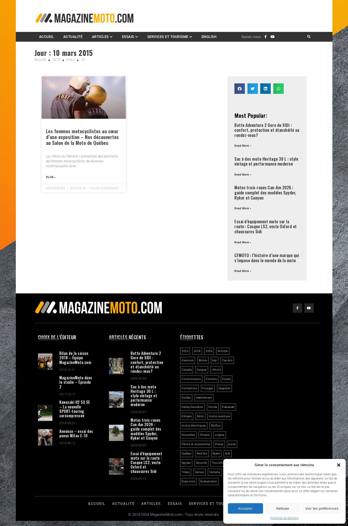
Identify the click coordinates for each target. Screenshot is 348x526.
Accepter (245, 508)
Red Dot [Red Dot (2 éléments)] (202, 453)
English (209, 37)
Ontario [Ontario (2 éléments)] (205, 435)
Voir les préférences (321, 508)
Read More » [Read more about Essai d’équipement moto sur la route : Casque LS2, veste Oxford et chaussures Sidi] (242, 242)
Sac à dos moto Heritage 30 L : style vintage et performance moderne (266, 161)
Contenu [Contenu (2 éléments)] (211, 379)
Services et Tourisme (167, 37)
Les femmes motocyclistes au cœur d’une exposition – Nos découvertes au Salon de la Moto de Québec (82, 136)
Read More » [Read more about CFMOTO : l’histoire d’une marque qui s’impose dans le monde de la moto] (242, 271)
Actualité (73, 37)
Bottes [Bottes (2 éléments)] (203, 360)
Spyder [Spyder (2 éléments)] (186, 463)
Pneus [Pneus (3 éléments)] (219, 444)
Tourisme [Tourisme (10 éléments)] (218, 463)
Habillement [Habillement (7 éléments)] (204, 397)
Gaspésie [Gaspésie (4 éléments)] (224, 388)
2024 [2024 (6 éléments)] (197, 351)
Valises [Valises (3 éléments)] (199, 472)
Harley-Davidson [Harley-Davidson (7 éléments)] (192, 407)
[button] (338, 465)
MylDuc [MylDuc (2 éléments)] (216, 425)
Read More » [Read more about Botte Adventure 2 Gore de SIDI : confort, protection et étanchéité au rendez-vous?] (242, 145)
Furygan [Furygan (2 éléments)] (207, 388)
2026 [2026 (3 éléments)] (209, 351)
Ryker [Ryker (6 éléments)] (216, 453)
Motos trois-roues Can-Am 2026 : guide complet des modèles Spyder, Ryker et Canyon (265, 192)
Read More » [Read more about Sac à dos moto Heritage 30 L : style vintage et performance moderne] (242, 174)
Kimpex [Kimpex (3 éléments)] (187, 416)
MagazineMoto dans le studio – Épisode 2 (75, 382)
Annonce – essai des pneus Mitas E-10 (76, 433)
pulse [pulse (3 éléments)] (232, 444)
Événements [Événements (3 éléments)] (208, 481)
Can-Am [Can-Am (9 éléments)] (227, 360)
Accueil (46, 37)
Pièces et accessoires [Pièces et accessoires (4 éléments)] (196, 444)
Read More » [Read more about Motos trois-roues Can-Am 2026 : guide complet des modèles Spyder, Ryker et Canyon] (242, 208)
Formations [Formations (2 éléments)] (189, 388)
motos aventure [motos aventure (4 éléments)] (219, 416)
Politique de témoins (284, 518)
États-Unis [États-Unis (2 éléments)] (188, 481)
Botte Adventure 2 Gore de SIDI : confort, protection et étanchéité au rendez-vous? (266, 130)
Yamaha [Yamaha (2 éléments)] (214, 472)
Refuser (282, 508)
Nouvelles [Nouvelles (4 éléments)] (188, 435)
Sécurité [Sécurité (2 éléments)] (201, 463)
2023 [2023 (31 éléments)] (185, 351)
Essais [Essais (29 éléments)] (226, 379)
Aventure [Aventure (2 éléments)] (188, 360)
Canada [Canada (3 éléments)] (187, 369)
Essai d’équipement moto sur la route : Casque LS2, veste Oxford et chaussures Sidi (265, 226)
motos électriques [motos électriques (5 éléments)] (194, 425)
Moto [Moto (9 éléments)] (200, 416)
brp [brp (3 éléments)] (214, 360)
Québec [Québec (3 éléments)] (187, 453)
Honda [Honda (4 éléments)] (212, 407)
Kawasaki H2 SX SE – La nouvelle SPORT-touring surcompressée (74, 408)
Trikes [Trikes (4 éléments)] (186, 472)
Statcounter (9, 523)
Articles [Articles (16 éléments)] (223, 351)
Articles (100, 37)
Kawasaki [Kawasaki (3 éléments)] (228, 407)
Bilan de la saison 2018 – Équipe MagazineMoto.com (75, 357)
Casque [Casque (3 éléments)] (202, 369)
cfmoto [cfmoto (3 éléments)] (216, 369)
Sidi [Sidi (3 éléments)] (227, 453)
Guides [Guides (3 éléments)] (186, 397)
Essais (128, 37)
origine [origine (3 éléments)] (219, 435)
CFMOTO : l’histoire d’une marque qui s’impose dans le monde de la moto (266, 257)
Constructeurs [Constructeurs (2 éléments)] (191, 379)
